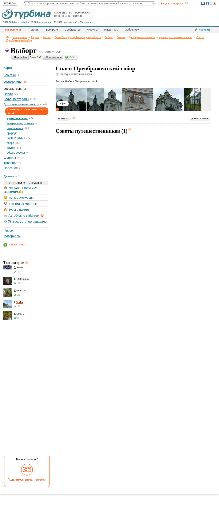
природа (12, 133)
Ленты (35, 29)
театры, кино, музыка (20, 123)
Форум (8, 230)
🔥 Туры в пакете (16, 209)
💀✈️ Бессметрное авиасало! (25, 221)
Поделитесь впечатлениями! (27, 479)
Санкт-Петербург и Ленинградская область (78, 37)
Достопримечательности (142, 37)
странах (88, 22)
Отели (8, 94)
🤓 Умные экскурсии (18, 197)
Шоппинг (10, 157)
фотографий (20, 22)
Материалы (12, 236)
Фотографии (13, 82)
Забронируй (132, 29)
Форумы (92, 29)
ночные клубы (16, 137)
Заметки (10, 75)
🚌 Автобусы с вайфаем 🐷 (24, 215)
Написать (205, 29)
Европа (35, 37)
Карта (8, 68)
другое (11, 147)
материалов (45, 22)
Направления (20, 37)
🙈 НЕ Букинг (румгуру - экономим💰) (21, 189)
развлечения (15, 128)
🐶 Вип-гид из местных (20, 203)
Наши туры (111, 29)
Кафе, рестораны (16, 99)
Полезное (11, 168)
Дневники (10, 176)
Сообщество (73, 29)
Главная (7, 37)
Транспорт (11, 163)
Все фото (52, 29)
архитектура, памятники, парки (175, 37)
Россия (47, 37)
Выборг (109, 37)
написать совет (201, 118)
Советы (121, 37)
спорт (10, 143)
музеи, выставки (17, 118)
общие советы (16, 152)
